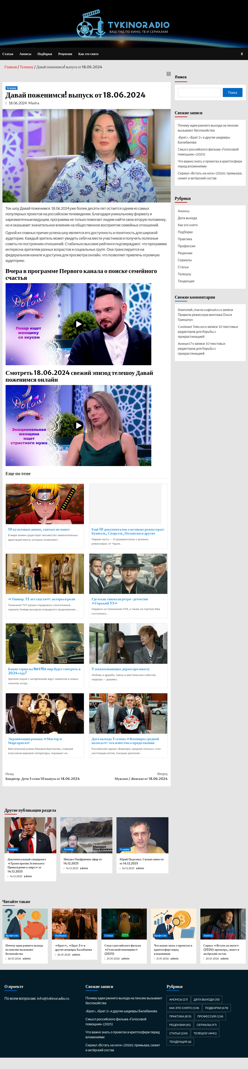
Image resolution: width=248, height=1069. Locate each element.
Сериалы (185, 260)
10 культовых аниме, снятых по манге (40, 529)
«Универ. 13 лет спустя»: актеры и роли (42, 604)
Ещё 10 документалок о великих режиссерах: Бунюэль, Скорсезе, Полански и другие (127, 533)
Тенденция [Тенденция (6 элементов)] (180, 1053)
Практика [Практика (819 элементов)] (180, 1027)
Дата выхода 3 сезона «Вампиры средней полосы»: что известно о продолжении (126, 750)
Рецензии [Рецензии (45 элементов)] (180, 1036)
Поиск (181, 76)
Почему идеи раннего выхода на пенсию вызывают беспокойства (208, 127)
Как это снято (88, 54)
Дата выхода (187, 218)
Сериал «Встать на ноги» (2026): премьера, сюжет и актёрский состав (210, 175)
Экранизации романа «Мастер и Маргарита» (36, 750)
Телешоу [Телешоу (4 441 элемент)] (205, 1044)
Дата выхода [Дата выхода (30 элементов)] (207, 1010)
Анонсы (25, 54)
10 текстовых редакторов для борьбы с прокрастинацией (208, 331)
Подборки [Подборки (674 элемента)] (216, 1019)
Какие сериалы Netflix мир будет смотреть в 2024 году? (44, 679)
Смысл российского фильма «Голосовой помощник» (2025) (208, 151)
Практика (185, 239)
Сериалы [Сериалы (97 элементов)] (207, 1036)
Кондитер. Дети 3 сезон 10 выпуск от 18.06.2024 (46, 787)
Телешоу (11, 87)
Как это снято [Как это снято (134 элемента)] (184, 1019)
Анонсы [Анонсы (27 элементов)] (178, 1010)
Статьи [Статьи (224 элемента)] (178, 1044)
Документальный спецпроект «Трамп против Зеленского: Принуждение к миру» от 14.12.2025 (27, 877)
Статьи (7, 54)
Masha (33, 103)
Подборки (45, 54)
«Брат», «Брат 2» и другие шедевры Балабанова (204, 139)
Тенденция (186, 281)
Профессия (186, 246)
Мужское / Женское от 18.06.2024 (127, 787)
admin (28, 887)
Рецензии (65, 54)
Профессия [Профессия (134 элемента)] (210, 1027)
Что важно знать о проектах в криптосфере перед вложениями (210, 163)
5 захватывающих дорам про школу (122, 677)
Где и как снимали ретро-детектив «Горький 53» (121, 606)
